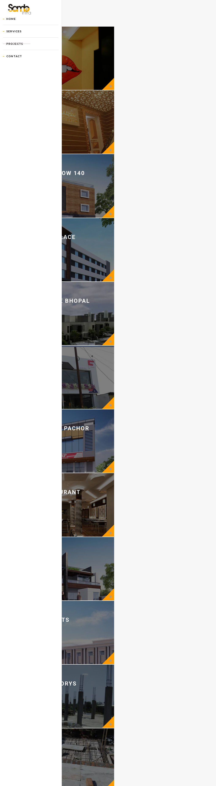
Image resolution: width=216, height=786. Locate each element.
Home (16, 40)
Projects (20, 65)
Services (19, 52)
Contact (19, 77)
